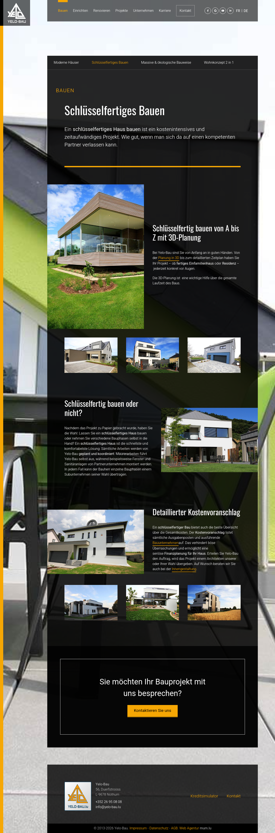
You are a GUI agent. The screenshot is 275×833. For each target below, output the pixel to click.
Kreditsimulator (204, 796)
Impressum (138, 828)
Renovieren (101, 10)
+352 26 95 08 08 (109, 801)
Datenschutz (158, 828)
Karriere (165, 10)
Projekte (121, 10)
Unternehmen (143, 10)
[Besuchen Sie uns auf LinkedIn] (230, 11)
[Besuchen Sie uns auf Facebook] (208, 11)
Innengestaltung (184, 569)
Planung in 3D (168, 258)
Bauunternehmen (166, 542)
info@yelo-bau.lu (108, 807)
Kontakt (185, 10)
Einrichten (80, 10)
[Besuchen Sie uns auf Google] (215, 11)
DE (246, 11)
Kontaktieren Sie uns (152, 711)
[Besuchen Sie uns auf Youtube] (223, 11)
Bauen (63, 10)
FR (238, 11)
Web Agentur (189, 828)
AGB (174, 828)
